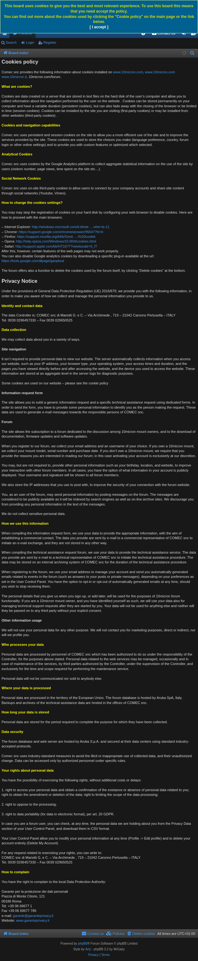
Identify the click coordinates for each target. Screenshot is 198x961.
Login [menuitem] (185, 34)
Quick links (6, 34)
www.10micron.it (14, 77)
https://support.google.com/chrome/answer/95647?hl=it (61, 232)
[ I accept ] (99, 27)
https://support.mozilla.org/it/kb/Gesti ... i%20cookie (56, 236)
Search (11, 42)
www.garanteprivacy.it (32, 920)
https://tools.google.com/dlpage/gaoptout (33, 261)
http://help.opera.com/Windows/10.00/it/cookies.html (56, 241)
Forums (25, 33)
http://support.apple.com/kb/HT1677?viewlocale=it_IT (56, 246)
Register (49, 42)
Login (30, 42)
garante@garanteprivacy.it (33, 916)
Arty (88, 949)
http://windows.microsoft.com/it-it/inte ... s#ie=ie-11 (71, 227)
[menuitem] (143, 33)
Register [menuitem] (194, 34)
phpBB (83, 943)
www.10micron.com (128, 72)
